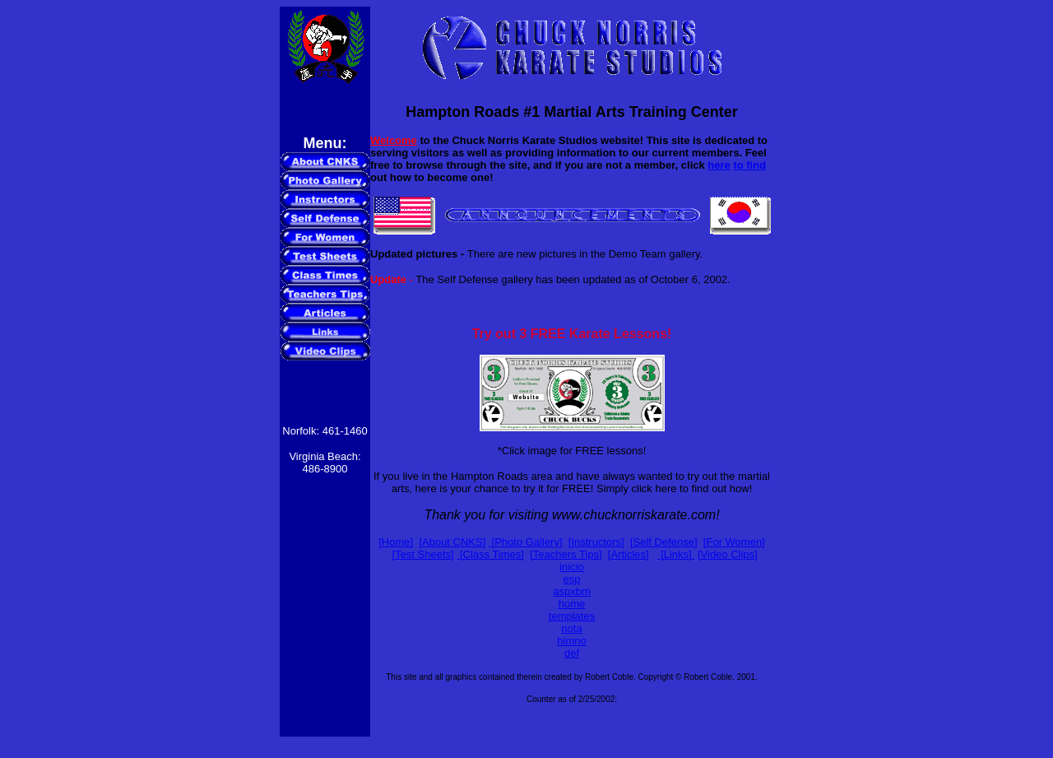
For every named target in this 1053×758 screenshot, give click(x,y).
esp (572, 579)
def (571, 653)
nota (571, 628)
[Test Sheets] (423, 554)
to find (749, 165)
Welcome (393, 140)
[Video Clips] (728, 554)
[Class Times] (490, 554)
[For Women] (734, 542)
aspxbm (572, 591)
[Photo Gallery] (526, 542)
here (718, 165)
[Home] (395, 542)
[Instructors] (596, 542)
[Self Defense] (664, 542)
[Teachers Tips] (565, 554)
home (572, 604)
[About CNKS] (452, 542)
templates (572, 616)
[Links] (675, 554)
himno (571, 641)
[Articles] (628, 554)
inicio (571, 566)
